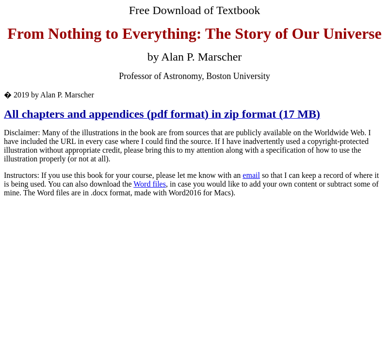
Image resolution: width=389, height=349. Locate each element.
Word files (149, 184)
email (251, 175)
